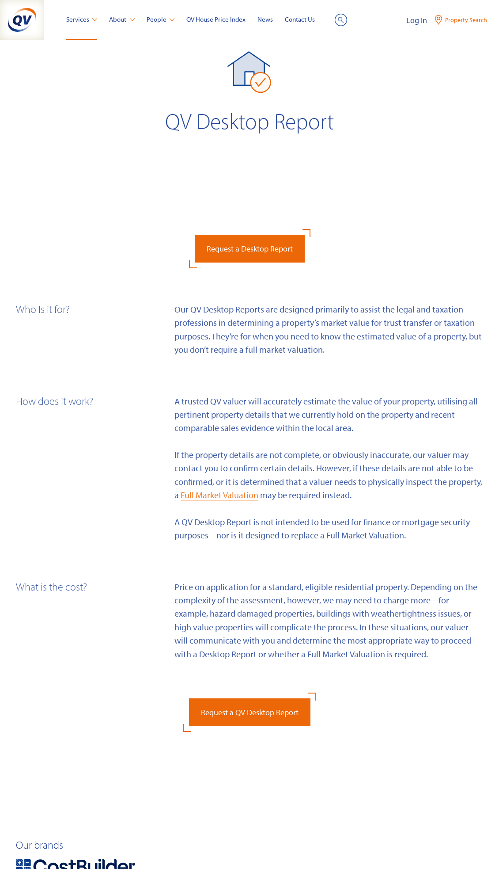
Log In (416, 20)
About (122, 19)
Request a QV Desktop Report (250, 712)
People (161, 19)
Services (82, 19)
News (265, 19)
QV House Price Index (216, 19)
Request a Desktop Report (250, 249)
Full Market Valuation (219, 494)
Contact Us (300, 19)
